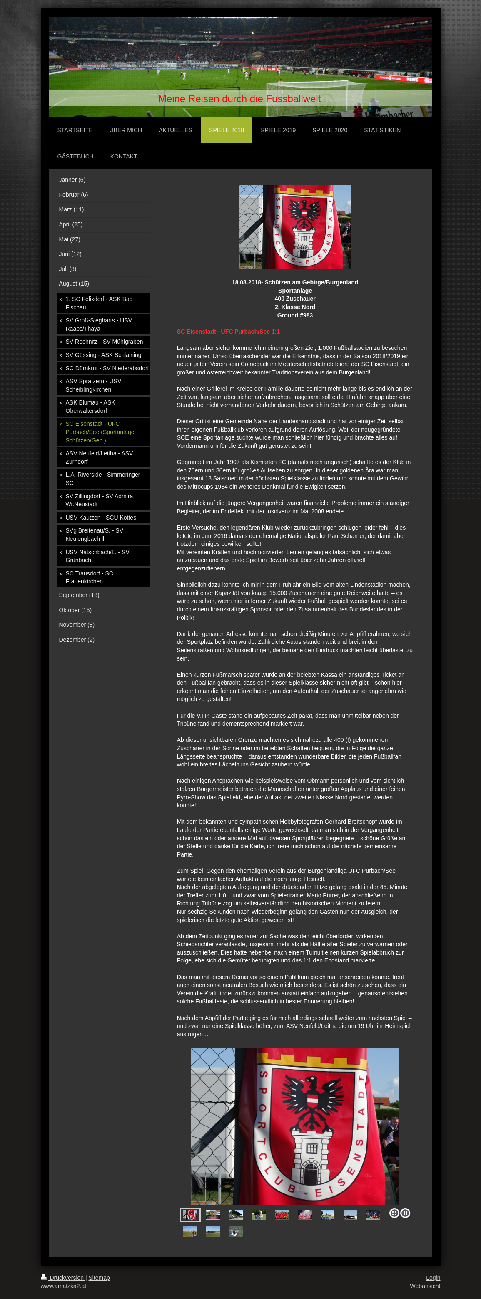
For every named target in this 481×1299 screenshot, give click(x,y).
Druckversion (63, 1277)
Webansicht (425, 1286)
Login (433, 1277)
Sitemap (99, 1277)
